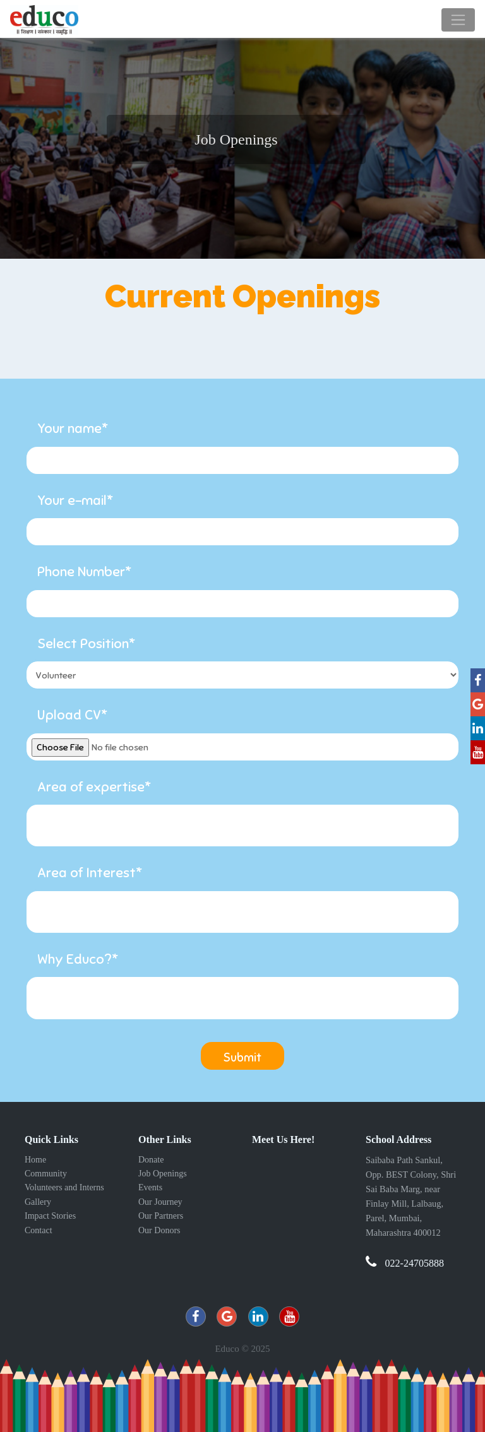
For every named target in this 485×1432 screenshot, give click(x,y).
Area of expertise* (94, 786)
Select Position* (86, 643)
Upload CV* (72, 714)
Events (150, 1187)
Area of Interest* (89, 872)
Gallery (38, 1202)
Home (35, 1159)
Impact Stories (50, 1216)
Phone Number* (84, 571)
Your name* (72, 428)
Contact (38, 1230)
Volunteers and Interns (64, 1187)
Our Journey (160, 1202)
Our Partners (160, 1216)
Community (46, 1173)
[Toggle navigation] (458, 20)
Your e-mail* (75, 500)
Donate (151, 1159)
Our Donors (159, 1230)
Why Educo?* (77, 958)
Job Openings (162, 1173)
